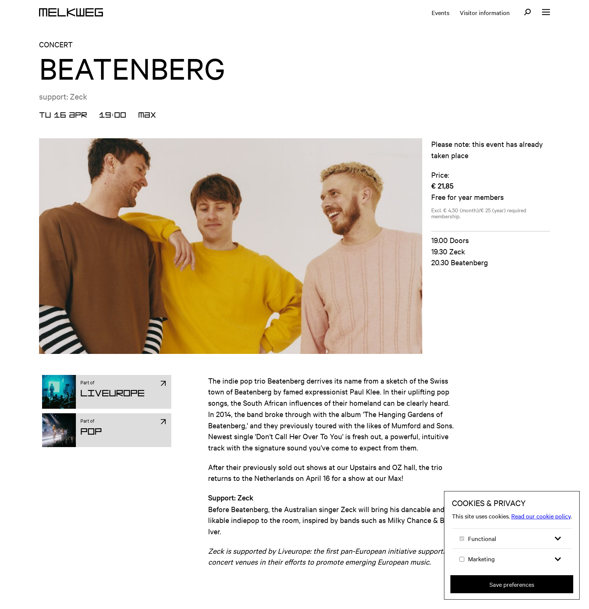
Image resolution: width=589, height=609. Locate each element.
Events (440, 12)
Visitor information (485, 12)
